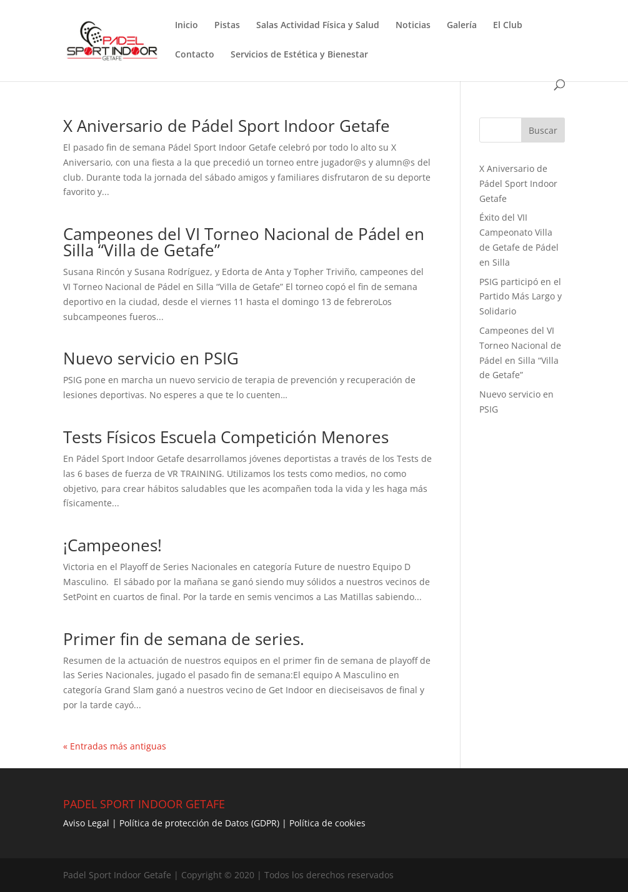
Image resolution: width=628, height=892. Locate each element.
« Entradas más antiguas (114, 746)
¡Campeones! (112, 545)
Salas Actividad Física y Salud (317, 26)
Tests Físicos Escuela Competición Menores (226, 437)
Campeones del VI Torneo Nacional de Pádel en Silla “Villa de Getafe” (243, 242)
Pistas (227, 26)
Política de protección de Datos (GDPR (198, 823)
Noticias (413, 26)
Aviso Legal (86, 823)
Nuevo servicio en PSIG (151, 358)
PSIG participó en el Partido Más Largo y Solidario (520, 297)
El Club (507, 26)
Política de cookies (327, 823)
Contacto (194, 55)
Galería (462, 26)
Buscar (543, 130)
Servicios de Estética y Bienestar (299, 55)
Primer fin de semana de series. (183, 639)
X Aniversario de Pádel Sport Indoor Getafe (226, 125)
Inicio (186, 26)
